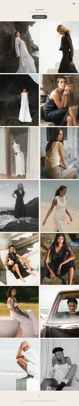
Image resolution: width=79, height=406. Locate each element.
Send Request (39, 17)
